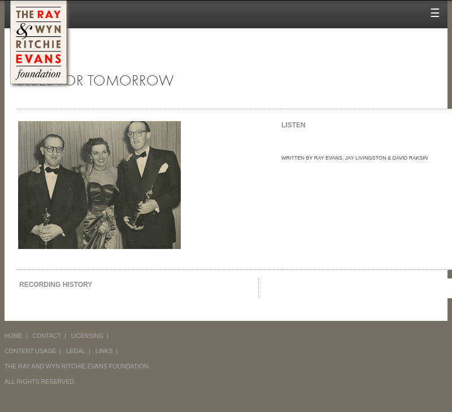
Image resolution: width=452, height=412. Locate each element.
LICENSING (87, 335)
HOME (14, 335)
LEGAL (75, 350)
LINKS (104, 350)
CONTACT (47, 335)
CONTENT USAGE (30, 350)
